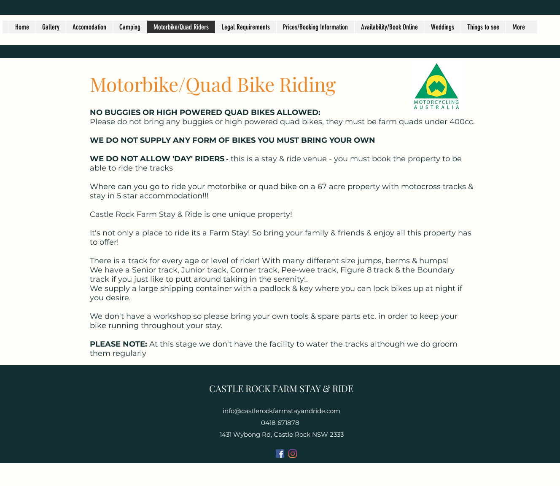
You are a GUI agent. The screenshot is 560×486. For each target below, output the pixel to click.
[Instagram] (292, 453)
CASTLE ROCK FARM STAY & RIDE (281, 388)
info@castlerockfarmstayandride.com (281, 411)
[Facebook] (280, 453)
